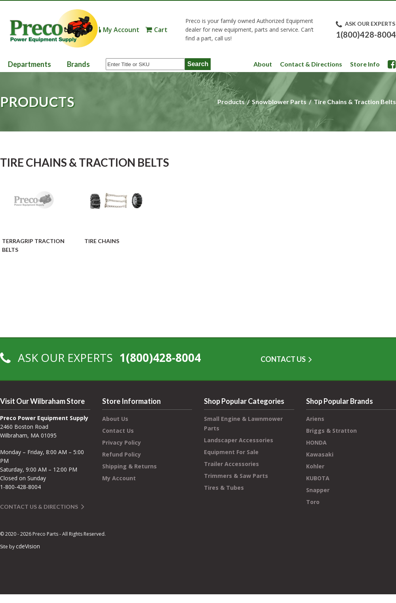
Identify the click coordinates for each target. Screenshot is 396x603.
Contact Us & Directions (39, 506)
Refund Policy (121, 454)
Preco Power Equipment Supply (53, 28)
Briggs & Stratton (331, 430)
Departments (29, 64)
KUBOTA (317, 478)
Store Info (365, 64)
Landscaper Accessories (238, 440)
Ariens (315, 418)
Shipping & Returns (129, 466)
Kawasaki (319, 454)
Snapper (317, 490)
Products (231, 101)
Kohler (315, 466)
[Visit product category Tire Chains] (116, 209)
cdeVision (28, 546)
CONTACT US (283, 359)
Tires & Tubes (224, 487)
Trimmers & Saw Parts (236, 475)
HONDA (316, 442)
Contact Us (118, 430)
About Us (115, 418)
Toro (313, 502)
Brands (78, 64)
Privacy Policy (121, 442)
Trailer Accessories (231, 464)
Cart (161, 29)
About (262, 64)
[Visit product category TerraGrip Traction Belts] (33, 213)
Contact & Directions (311, 64)
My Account (121, 29)
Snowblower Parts (279, 101)
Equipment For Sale (231, 452)
